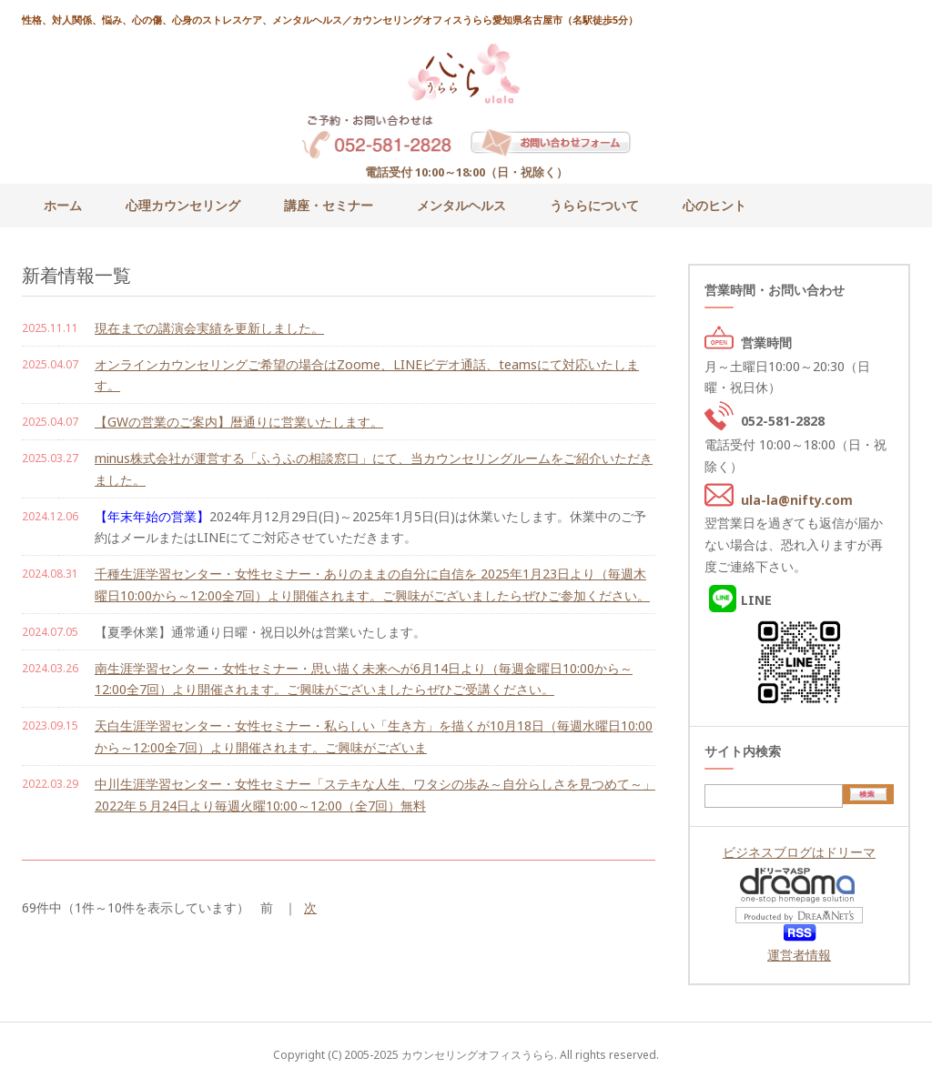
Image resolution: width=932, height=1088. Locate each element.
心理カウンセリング (183, 205)
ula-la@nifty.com (797, 500)
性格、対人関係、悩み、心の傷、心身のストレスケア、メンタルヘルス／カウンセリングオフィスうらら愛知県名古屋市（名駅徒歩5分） (330, 19)
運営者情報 (799, 954)
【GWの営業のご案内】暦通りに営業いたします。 (239, 421)
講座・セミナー (328, 205)
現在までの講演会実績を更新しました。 (209, 328)
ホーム (63, 205)
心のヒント (714, 205)
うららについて (594, 205)
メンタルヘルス (461, 205)
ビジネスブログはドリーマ (799, 852)
